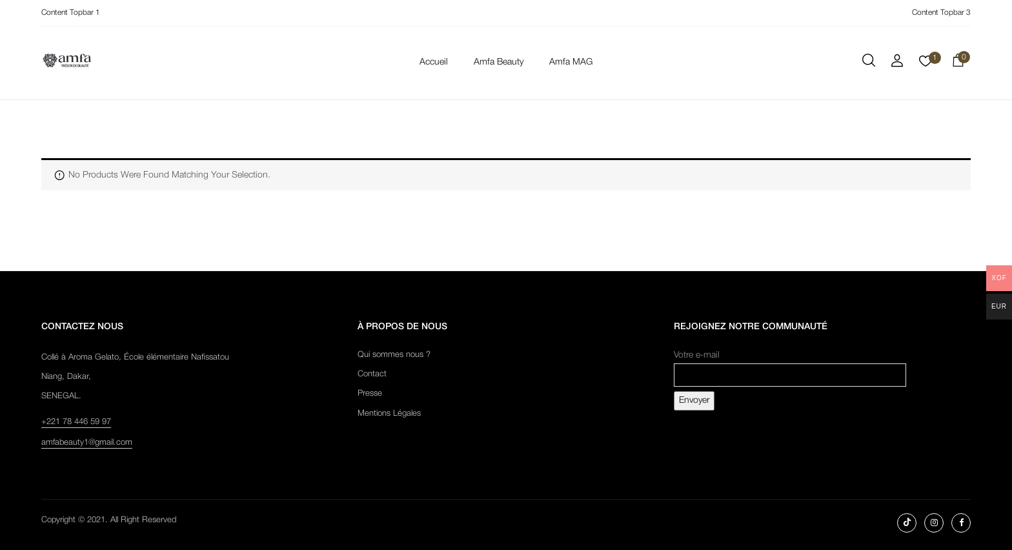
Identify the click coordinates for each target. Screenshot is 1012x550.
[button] (957, 63)
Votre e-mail (790, 365)
